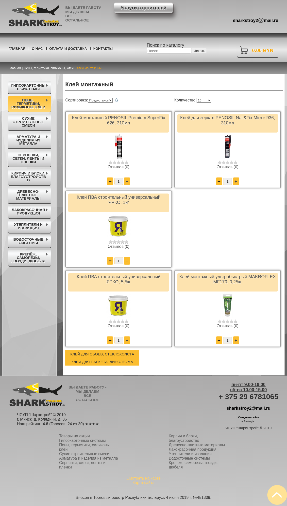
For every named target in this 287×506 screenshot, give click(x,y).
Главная (17, 48)
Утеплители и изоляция (190, 454)
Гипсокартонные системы (82, 440)
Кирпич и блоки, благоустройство (184, 438)
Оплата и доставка (68, 48)
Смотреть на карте (143, 478)
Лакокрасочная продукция (192, 449)
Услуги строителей (143, 7)
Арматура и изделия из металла (88, 458)
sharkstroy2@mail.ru (248, 408)
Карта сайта (143, 483)
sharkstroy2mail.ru (256, 20)
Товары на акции (74, 436)
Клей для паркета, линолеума (102, 362)
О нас (37, 48)
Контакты (103, 48)
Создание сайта (248, 417)
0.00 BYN (262, 50)
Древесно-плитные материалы (197, 445)
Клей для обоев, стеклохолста (102, 354)
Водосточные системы (189, 458)
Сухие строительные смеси (84, 454)
